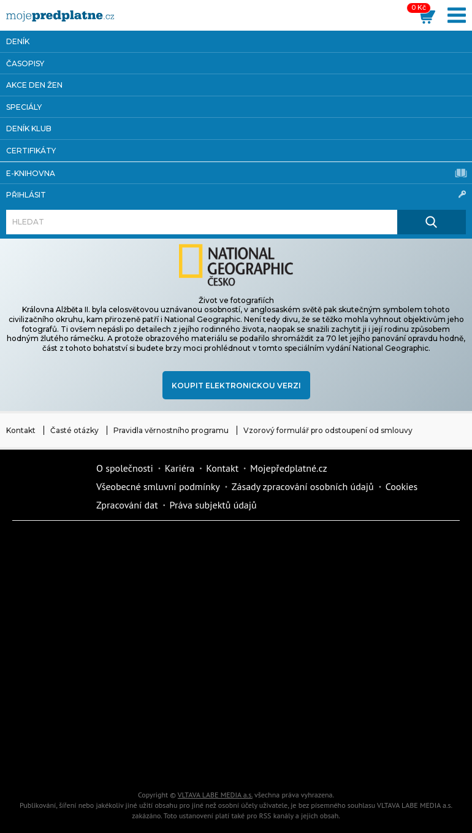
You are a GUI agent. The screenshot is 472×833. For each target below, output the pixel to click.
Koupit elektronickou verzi (236, 385)
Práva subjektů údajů (213, 505)
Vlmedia (49, 486)
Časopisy (25, 63)
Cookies (402, 486)
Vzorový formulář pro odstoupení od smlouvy (328, 430)
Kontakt (21, 430)
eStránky (267, 674)
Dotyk (162, 545)
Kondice (162, 588)
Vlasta (267, 631)
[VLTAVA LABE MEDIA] (60, 15)
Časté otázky (74, 430)
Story (162, 674)
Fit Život (267, 545)
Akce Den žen (34, 85)
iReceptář (58, 631)
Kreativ (371, 717)
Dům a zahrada (58, 588)
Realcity (267, 588)
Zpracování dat (127, 505)
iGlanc (267, 760)
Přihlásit (236, 194)
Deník (17, 41)
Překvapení (162, 717)
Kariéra (179, 468)
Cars (371, 674)
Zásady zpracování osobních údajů (303, 486)
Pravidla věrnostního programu (171, 430)
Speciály (24, 107)
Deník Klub (28, 128)
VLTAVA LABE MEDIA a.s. (215, 794)
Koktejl (371, 760)
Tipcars (162, 631)
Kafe (371, 588)
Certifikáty (31, 150)
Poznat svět (162, 760)
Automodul (58, 760)
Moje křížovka (371, 545)
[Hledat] (201, 222)
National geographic (267, 717)
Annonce (58, 674)
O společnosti (124, 468)
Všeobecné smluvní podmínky (158, 486)
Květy (371, 631)
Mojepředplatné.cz (288, 468)
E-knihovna (236, 173)
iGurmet (58, 717)
